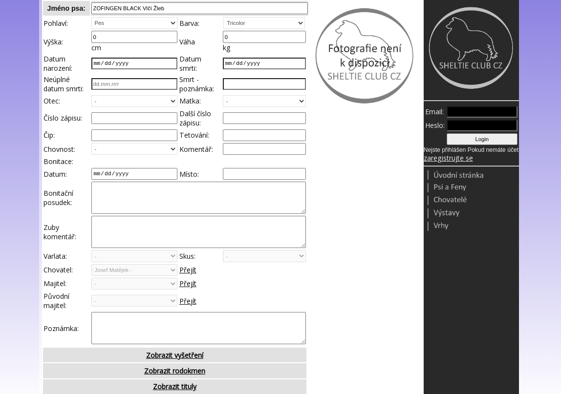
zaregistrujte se (448, 158)
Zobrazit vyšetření (174, 377)
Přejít (187, 285)
